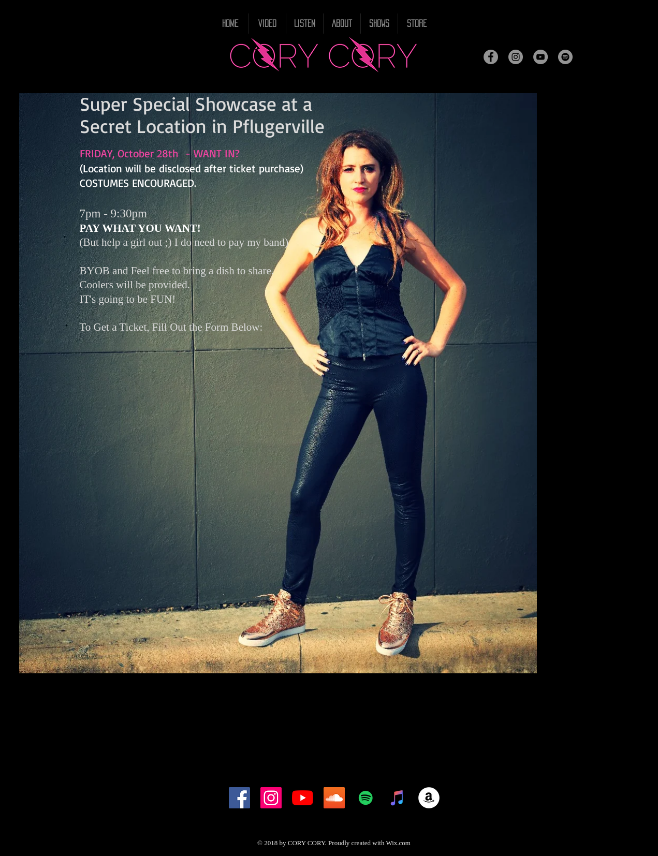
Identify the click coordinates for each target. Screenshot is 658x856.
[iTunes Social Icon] (397, 797)
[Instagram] (515, 57)
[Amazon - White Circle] (429, 797)
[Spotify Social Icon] (365, 797)
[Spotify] (565, 57)
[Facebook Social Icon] (239, 797)
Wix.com (398, 843)
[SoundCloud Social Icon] (334, 797)
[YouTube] (540, 57)
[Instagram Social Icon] (271, 797)
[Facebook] (491, 57)
